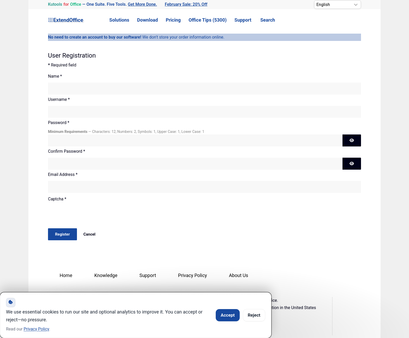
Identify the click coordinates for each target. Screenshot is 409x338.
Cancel (89, 234)
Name (55, 76)
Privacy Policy (192, 275)
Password (58, 122)
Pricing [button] (173, 20)
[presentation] (87, 215)
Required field (62, 65)
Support (242, 20)
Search (267, 20)
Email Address (62, 174)
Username (59, 99)
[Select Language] (337, 4)
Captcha (57, 198)
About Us (238, 275)
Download (147, 20)
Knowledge (105, 275)
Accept (228, 315)
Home (66, 275)
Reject (254, 315)
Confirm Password (66, 151)
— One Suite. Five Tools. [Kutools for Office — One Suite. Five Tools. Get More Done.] (102, 5)
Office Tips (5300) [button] (208, 20)
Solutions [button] (119, 20)
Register (62, 234)
